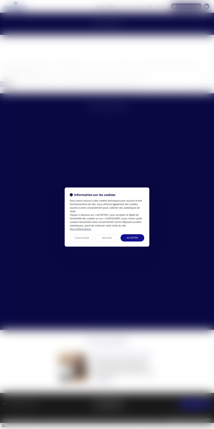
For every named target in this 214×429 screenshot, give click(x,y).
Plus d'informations (80, 229)
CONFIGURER (81, 237)
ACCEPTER (132, 237)
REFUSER (107, 237)
